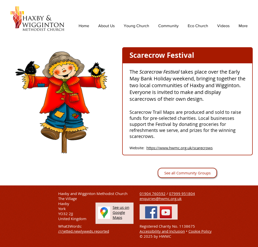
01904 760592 (153, 193)
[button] (121, 212)
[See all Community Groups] (187, 173)
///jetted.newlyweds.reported (83, 231)
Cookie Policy (200, 231)
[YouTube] (166, 212)
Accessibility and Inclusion (162, 231)
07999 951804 (182, 193)
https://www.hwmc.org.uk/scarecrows (179, 147)
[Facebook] (151, 212)
